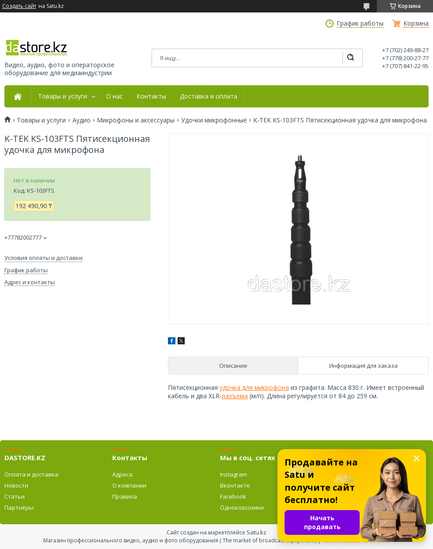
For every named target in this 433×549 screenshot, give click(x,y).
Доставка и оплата (208, 96)
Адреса (122, 474)
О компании (129, 485)
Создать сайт (19, 6)
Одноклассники (242, 507)
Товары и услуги (62, 96)
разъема (235, 396)
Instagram (233, 474)
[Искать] (350, 58)
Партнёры (19, 507)
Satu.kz (256, 532)
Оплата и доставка (31, 474)
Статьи (14, 496)
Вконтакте (235, 485)
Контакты (151, 96)
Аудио (81, 120)
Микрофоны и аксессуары (136, 120)
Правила (124, 496)
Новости (16, 485)
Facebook (233, 496)
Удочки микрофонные (214, 120)
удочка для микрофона (254, 387)
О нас (114, 96)
